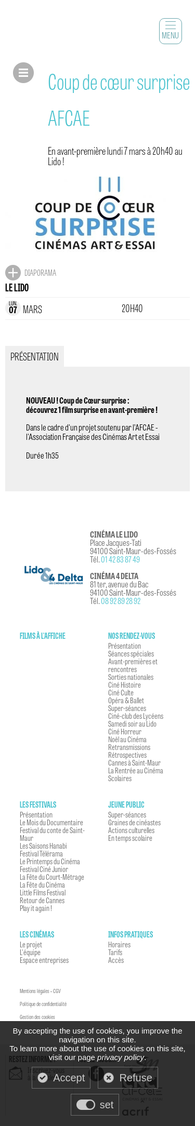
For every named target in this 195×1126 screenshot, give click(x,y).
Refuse (135, 1077)
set (107, 1104)
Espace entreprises (44, 960)
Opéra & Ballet (126, 700)
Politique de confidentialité (43, 1004)
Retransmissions (129, 747)
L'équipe (30, 952)
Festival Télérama (41, 853)
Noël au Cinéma (127, 739)
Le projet (31, 944)
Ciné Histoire (124, 684)
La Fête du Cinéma (42, 884)
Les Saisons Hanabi (43, 845)
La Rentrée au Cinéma (135, 770)
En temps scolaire (130, 838)
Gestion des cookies (37, 1017)
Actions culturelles (131, 830)
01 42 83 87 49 (120, 559)
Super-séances (127, 708)
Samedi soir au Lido (132, 723)
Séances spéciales (131, 653)
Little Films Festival (43, 892)
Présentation (124, 645)
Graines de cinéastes (134, 822)
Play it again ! (36, 908)
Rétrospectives (127, 754)
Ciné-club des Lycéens (135, 716)
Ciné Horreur (124, 731)
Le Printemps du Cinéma (50, 861)
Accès (116, 960)
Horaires (119, 944)
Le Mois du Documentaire (51, 822)
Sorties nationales (130, 677)
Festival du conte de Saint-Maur (52, 834)
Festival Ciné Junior (44, 869)
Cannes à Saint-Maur (134, 762)
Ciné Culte (121, 692)
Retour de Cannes (42, 900)
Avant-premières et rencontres (133, 665)
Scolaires (120, 778)
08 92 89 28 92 (120, 601)
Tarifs (115, 952)
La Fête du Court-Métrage (52, 877)
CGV (57, 991)
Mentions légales (34, 991)
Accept (69, 1077)
